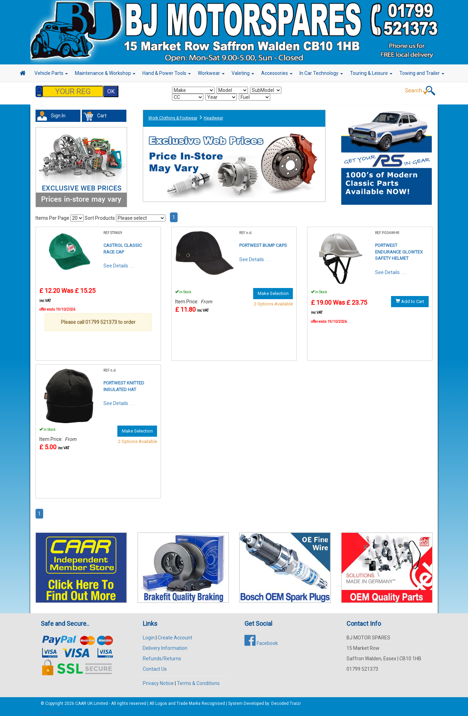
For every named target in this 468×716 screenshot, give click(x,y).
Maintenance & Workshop (105, 73)
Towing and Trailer (421, 73)
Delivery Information (165, 644)
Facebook (261, 640)
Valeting (243, 73)
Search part (52, 709)
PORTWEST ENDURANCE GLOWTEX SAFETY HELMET (399, 248)
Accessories (276, 73)
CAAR (80, 700)
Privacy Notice (158, 680)
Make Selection (273, 290)
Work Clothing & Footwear (172, 114)
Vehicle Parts (51, 73)
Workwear (211, 73)
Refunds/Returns (162, 655)
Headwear (213, 114)
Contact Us (155, 665)
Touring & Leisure (371, 73)
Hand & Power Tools (166, 73)
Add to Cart (410, 298)
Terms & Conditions (198, 680)
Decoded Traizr (286, 700)
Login (149, 634)
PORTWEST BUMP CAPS (263, 241)
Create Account (175, 634)
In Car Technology (321, 73)
